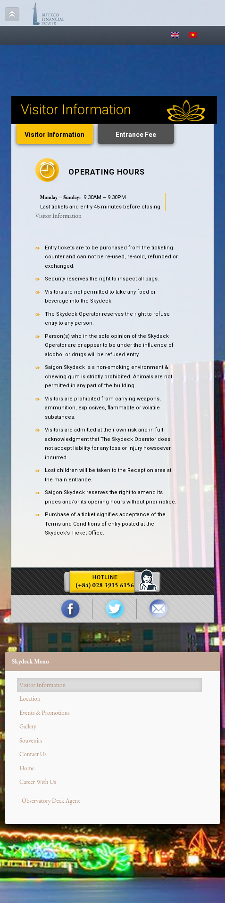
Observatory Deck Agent (51, 801)
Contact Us (33, 754)
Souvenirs (30, 740)
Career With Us (37, 782)
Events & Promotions (44, 713)
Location (30, 699)
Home (26, 768)
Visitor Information (54, 134)
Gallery (27, 726)
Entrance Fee (136, 134)
